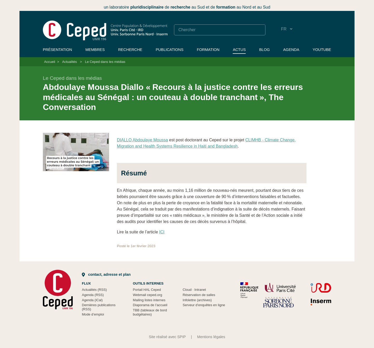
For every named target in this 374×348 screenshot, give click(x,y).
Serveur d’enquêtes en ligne (204, 305)
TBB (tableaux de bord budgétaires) (150, 312)
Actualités (69, 62)
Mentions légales (211, 337)
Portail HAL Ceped (147, 290)
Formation (208, 50)
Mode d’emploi (93, 314)
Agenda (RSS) (93, 295)
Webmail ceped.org (147, 295)
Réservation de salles (199, 295)
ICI (161, 232)
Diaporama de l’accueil (150, 305)
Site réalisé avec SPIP (167, 337)
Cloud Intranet (194, 290)
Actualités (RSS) (94, 290)
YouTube (322, 50)
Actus (239, 50)
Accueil (49, 62)
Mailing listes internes (149, 300)
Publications (169, 50)
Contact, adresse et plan (106, 274)
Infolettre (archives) (197, 300)
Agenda (291, 50)
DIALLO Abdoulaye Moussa (142, 140)
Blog (264, 50)
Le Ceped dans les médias (105, 62)
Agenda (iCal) (92, 300)
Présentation (57, 50)
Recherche (130, 50)
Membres (95, 50)
